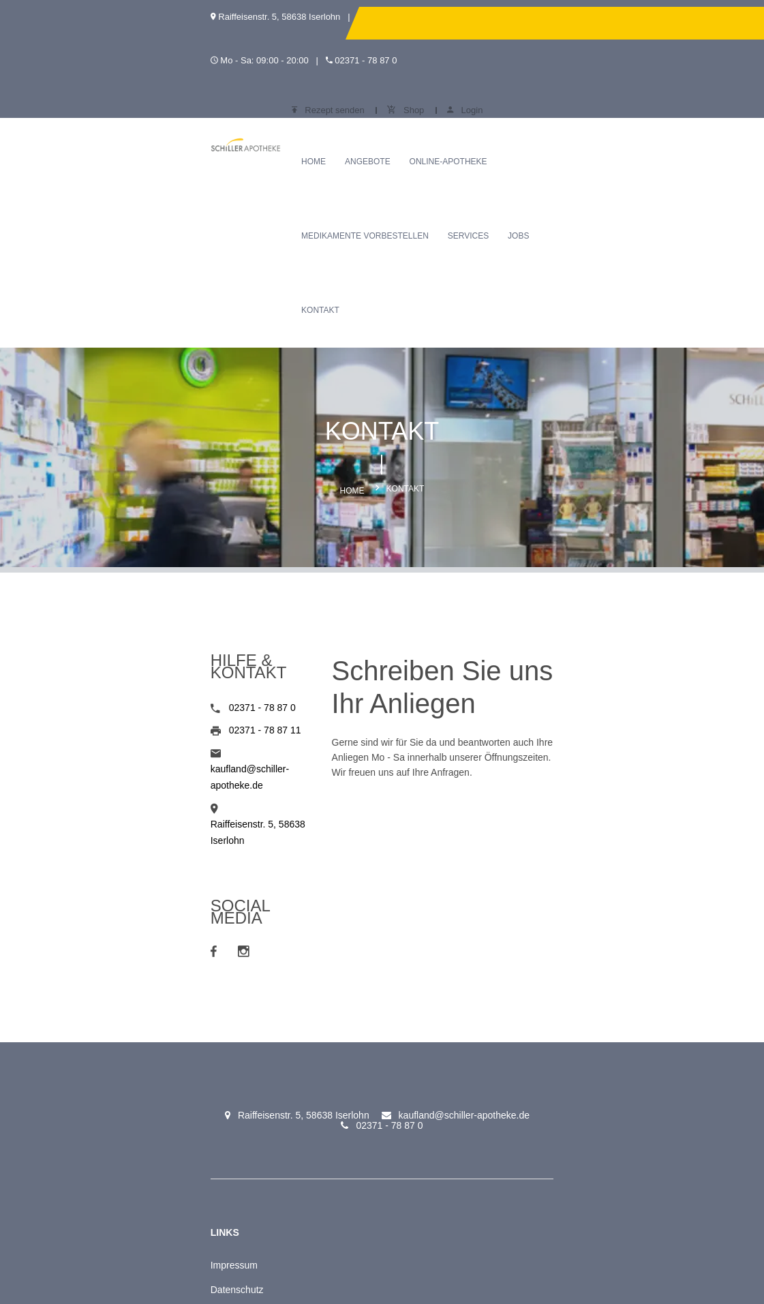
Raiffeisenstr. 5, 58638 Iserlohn (149, 618)
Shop (621, 23)
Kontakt (248, 171)
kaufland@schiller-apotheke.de (149, 596)
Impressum (88, 1021)
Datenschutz (92, 1046)
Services (600, 97)
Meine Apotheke (99, 1095)
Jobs (650, 97)
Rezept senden (544, 23)
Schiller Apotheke (211, 1021)
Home (241, 97)
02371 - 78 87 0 (117, 551)
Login (681, 23)
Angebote (295, 97)
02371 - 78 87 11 (120, 573)
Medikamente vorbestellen (497, 97)
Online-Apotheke (375, 97)
